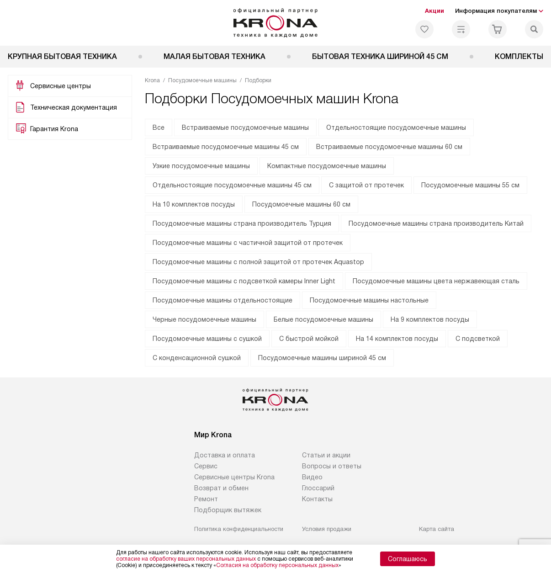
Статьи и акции (326, 455)
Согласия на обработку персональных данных (277, 565)
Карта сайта (436, 528)
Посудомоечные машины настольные (369, 300)
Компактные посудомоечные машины (326, 166)
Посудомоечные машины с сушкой (207, 338)
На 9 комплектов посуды (430, 319)
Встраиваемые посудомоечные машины (245, 127)
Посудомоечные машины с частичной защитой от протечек (248, 242)
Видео (312, 477)
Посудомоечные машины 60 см (301, 204)
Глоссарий (318, 488)
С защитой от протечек (366, 185)
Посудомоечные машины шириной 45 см (322, 357)
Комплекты (519, 56)
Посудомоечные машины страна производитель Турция (242, 223)
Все (158, 127)
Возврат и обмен (221, 488)
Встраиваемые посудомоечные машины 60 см (389, 146)
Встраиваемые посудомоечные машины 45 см (226, 146)
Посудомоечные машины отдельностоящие (222, 300)
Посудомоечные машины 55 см (470, 185)
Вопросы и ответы (331, 466)
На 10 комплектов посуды (194, 204)
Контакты (317, 499)
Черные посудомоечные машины (204, 319)
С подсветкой (478, 338)
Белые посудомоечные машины (323, 319)
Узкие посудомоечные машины (201, 166)
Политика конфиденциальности (238, 528)
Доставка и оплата (224, 455)
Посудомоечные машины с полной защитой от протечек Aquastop (258, 261)
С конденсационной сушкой (197, 357)
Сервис (205, 466)
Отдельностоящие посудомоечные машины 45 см (232, 185)
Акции (434, 10)
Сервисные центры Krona (234, 477)
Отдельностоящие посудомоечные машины (396, 127)
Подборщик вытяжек (227, 510)
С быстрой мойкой (309, 338)
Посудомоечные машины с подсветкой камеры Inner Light (244, 281)
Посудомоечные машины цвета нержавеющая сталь (436, 281)
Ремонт (206, 499)
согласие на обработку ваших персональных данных (186, 559)
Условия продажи (326, 528)
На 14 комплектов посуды (397, 338)
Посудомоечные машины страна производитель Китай (436, 223)
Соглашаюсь (407, 558)
